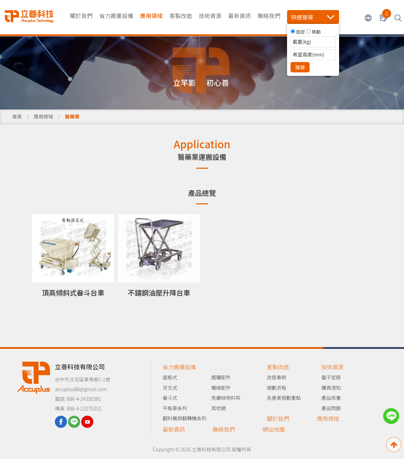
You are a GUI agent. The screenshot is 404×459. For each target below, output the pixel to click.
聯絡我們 (269, 15)
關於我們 (81, 15)
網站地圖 (274, 429)
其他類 (218, 408)
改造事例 (276, 377)
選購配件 (221, 377)
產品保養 (331, 397)
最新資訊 (239, 15)
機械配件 (221, 387)
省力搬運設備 (116, 15)
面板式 (170, 377)
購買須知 (331, 387)
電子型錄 (331, 377)
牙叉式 (170, 387)
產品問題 (331, 408)
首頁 (17, 116)
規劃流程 (276, 387)
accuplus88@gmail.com (81, 389)
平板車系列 (175, 408)
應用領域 (151, 15)
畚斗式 (170, 397)
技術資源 (210, 15)
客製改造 (180, 15)
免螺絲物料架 (226, 397)
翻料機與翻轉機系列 (185, 418)
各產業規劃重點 (284, 397)
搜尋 (300, 67)
